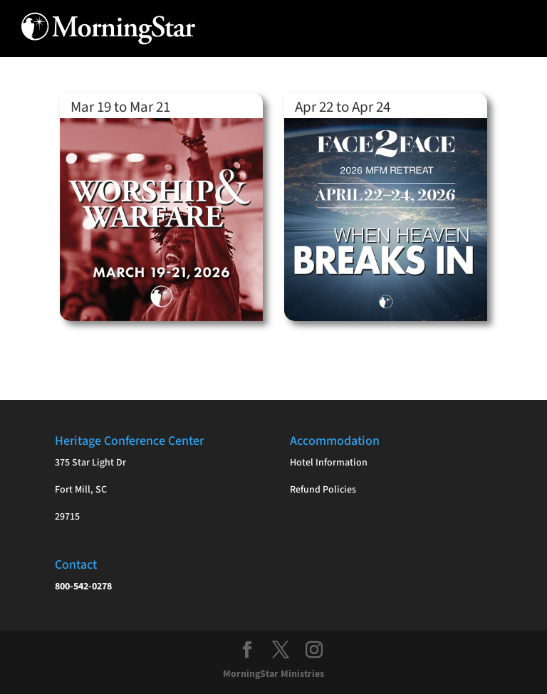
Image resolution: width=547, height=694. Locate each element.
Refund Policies (323, 490)
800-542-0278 (83, 586)
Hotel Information (329, 463)
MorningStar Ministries (273, 674)
